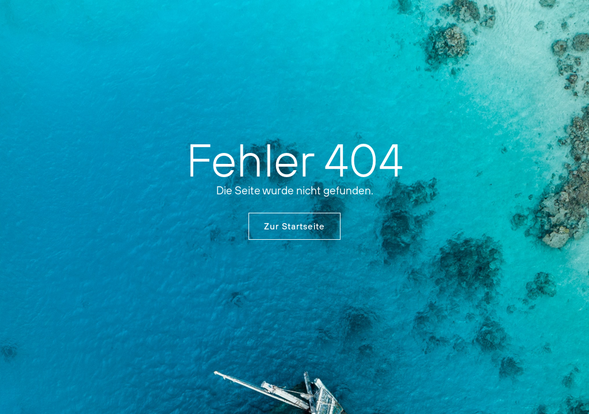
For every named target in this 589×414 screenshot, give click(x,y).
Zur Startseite (294, 226)
